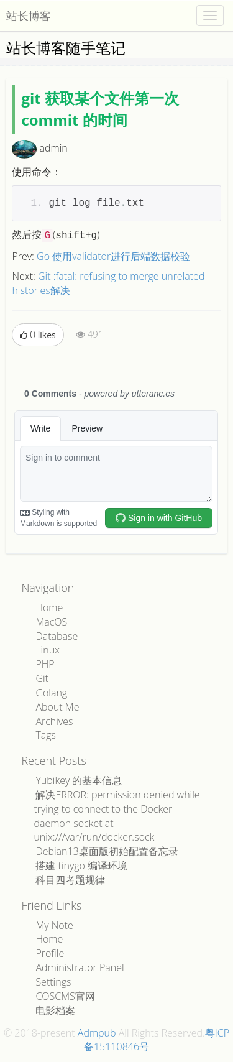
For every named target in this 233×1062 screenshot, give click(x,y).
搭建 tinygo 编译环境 (81, 865)
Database (56, 636)
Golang (51, 693)
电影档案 (55, 1010)
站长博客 (28, 15)
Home (49, 607)
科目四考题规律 (70, 880)
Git (41, 678)
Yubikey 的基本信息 (78, 780)
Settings (53, 982)
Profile (49, 953)
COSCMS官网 (64, 996)
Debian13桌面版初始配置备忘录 (106, 851)
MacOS (51, 622)
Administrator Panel (79, 967)
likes (37, 334)
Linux (47, 650)
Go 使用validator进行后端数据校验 (113, 256)
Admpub (97, 1033)
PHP (44, 664)
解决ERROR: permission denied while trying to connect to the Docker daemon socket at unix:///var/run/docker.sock (116, 816)
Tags (45, 735)
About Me (57, 707)
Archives (54, 721)
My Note (54, 925)
